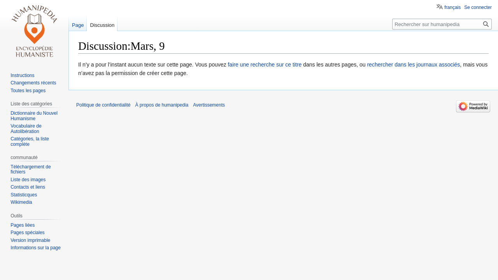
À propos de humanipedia (161, 105)
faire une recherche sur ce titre (265, 64)
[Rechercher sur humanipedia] (442, 24)
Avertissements (209, 105)
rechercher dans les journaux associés (413, 64)
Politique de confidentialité (103, 105)
